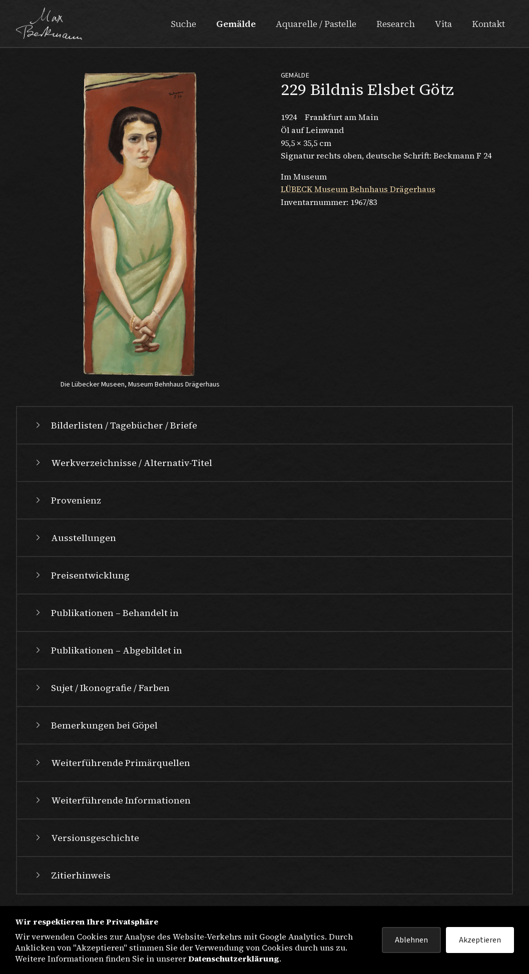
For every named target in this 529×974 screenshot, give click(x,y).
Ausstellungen (74, 538)
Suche (183, 24)
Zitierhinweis (72, 875)
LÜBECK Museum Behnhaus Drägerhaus (358, 189)
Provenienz (67, 500)
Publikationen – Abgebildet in (107, 650)
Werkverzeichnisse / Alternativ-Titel (122, 462)
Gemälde (236, 24)
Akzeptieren (480, 940)
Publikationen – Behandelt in (106, 612)
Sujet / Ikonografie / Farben (101, 688)
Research (395, 24)
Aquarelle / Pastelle (316, 24)
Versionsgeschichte (86, 838)
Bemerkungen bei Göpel (95, 725)
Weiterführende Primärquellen (111, 762)
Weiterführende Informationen (112, 800)
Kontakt (488, 24)
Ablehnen (411, 940)
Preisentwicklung (81, 575)
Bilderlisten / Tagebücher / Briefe (115, 425)
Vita (443, 24)
